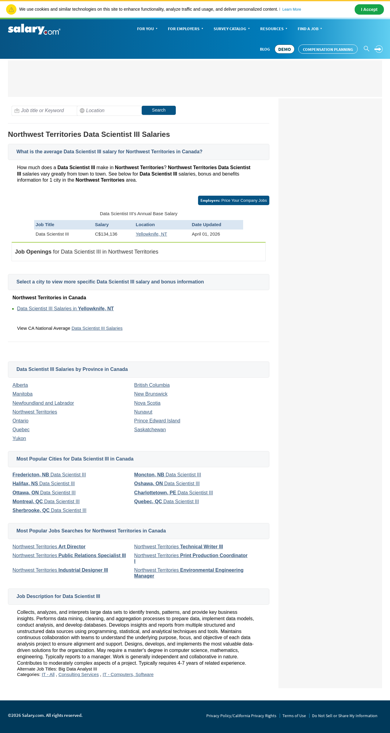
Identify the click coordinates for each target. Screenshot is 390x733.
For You (148, 29)
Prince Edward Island (157, 420)
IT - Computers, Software (128, 674)
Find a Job (310, 29)
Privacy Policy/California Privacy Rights (241, 715)
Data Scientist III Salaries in (65, 308)
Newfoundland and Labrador (43, 403)
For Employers (186, 29)
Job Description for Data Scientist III (58, 596)
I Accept (369, 9)
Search (158, 110)
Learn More (291, 9)
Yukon (19, 438)
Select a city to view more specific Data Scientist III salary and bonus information (110, 281)
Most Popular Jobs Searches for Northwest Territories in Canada (91, 530)
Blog (265, 49)
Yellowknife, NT (151, 234)
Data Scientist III (49, 474)
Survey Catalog (232, 29)
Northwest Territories (34, 412)
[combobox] (48, 111)
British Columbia (151, 385)
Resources (274, 29)
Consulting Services (78, 674)
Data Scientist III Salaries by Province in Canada (72, 369)
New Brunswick (150, 394)
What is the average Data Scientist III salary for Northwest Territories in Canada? (109, 151)
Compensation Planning (328, 49)
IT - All (48, 674)
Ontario (20, 420)
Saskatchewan (150, 429)
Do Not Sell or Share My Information (345, 715)
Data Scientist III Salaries (97, 328)
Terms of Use (294, 715)
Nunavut (143, 412)
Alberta (20, 385)
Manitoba (22, 394)
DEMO (284, 49)
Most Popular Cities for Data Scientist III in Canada (74, 458)
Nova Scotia (147, 403)
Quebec (21, 429)
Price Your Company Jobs (233, 200)
